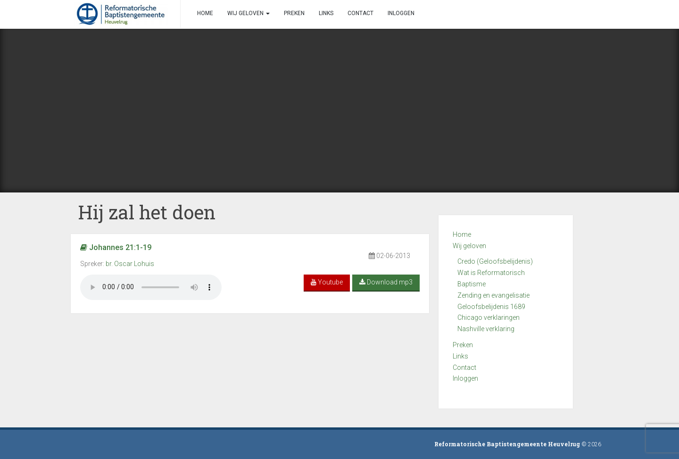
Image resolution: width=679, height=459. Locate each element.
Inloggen (465, 378)
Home (462, 234)
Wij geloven (469, 246)
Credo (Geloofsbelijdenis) (495, 261)
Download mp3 (386, 282)
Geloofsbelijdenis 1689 (491, 306)
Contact (464, 367)
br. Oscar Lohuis (130, 263)
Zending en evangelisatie (493, 295)
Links (460, 356)
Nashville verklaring (485, 329)
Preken (463, 345)
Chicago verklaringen (488, 317)
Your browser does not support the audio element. (151, 287)
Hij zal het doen (146, 212)
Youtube (327, 282)
